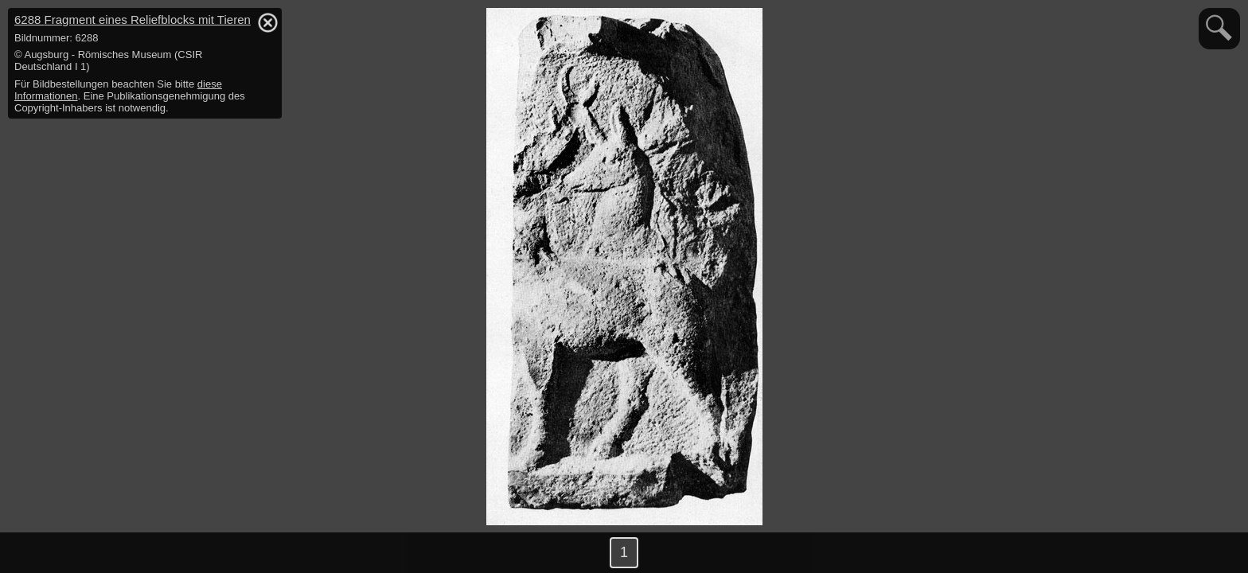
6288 (132, 19)
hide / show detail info (267, 22)
